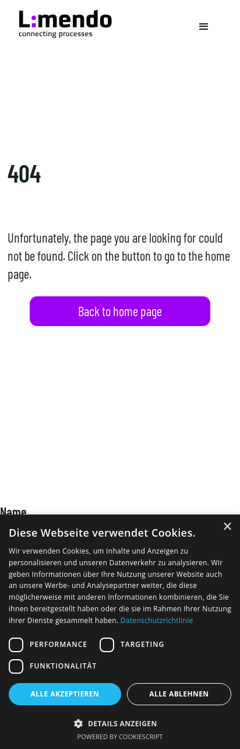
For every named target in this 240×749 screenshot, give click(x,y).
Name (13, 511)
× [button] (227, 527)
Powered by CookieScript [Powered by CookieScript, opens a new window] (120, 736)
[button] (203, 26)
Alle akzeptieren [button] (65, 694)
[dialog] (120, 631)
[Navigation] (65, 23)
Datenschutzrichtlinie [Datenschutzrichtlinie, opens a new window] (157, 620)
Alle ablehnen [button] (179, 694)
